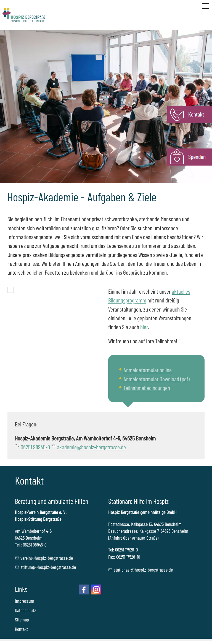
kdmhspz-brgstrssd (91, 446)
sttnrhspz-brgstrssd (143, 570)
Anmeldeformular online (147, 369)
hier (144, 326)
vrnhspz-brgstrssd (46, 558)
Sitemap (22, 619)
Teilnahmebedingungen (146, 387)
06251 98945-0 (35, 446)
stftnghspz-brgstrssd (48, 567)
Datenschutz (25, 610)
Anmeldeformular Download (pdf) (156, 378)
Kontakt (21, 629)
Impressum (24, 601)
